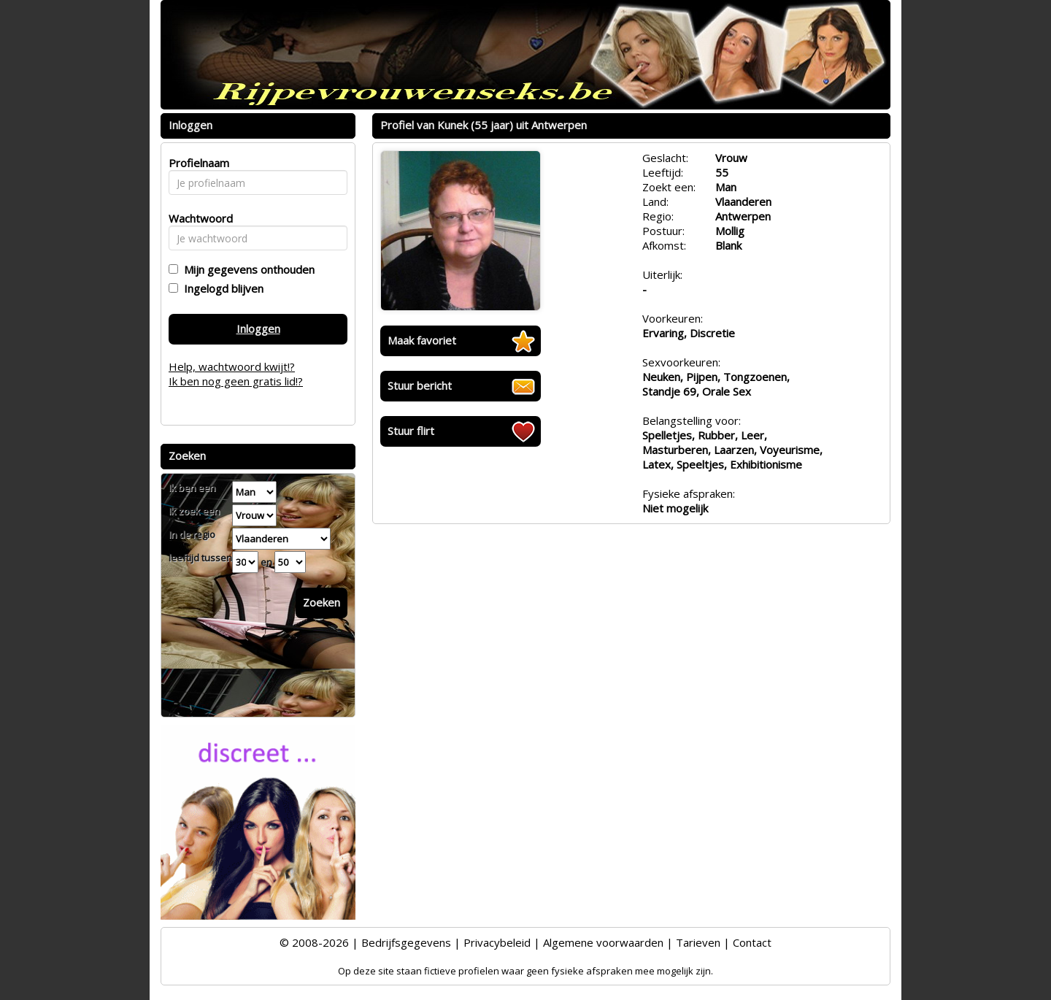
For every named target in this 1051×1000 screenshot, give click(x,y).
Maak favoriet (422, 340)
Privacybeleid (497, 942)
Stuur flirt (411, 430)
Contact (752, 942)
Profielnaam (197, 162)
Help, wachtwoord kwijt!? (232, 366)
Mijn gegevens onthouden (246, 269)
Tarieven (698, 942)
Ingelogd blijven (220, 288)
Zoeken (321, 602)
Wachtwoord (197, 218)
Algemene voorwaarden (603, 942)
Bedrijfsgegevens (406, 942)
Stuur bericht (420, 385)
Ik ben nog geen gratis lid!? (236, 381)
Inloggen (258, 328)
